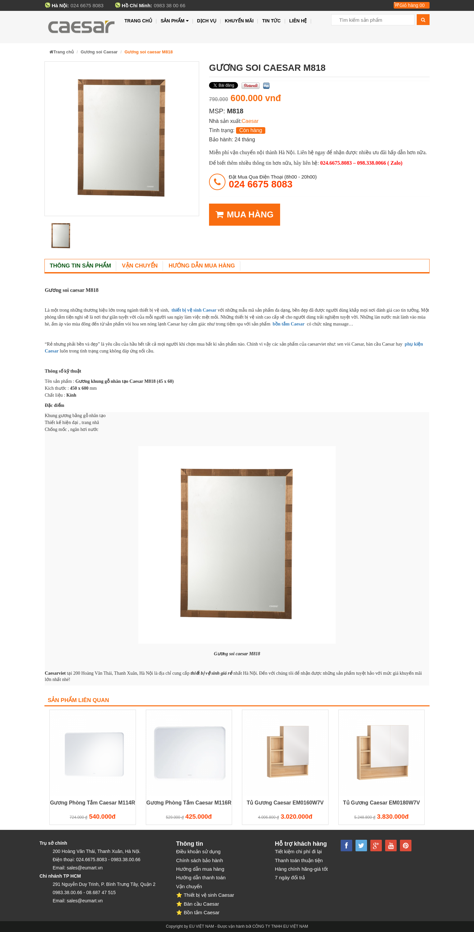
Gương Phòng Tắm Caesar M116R (189, 802)
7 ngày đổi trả (290, 877)
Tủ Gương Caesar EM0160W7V (285, 802)
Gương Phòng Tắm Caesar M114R (92, 802)
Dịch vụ (207, 20)
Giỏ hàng (412, 5)
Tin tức (271, 20)
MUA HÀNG (245, 215)
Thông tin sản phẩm (80, 266)
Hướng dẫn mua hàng (202, 266)
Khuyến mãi (239, 20)
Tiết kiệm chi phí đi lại (298, 851)
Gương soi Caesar (99, 51)
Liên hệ (298, 20)
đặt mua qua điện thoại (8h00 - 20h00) (273, 181)
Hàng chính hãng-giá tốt (301, 869)
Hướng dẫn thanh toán (200, 877)
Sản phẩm (175, 20)
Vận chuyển (140, 266)
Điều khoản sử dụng (198, 851)
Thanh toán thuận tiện (299, 860)
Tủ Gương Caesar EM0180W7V (381, 802)
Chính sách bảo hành (199, 860)
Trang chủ (138, 20)
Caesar (250, 121)
